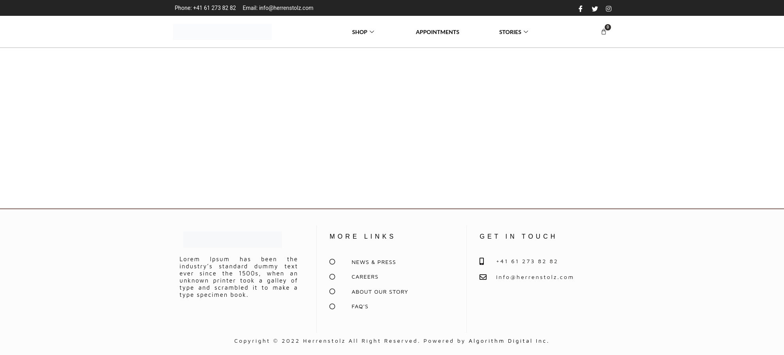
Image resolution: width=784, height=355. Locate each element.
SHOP (364, 31)
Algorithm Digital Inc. (509, 340)
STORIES (514, 31)
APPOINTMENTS (437, 31)
